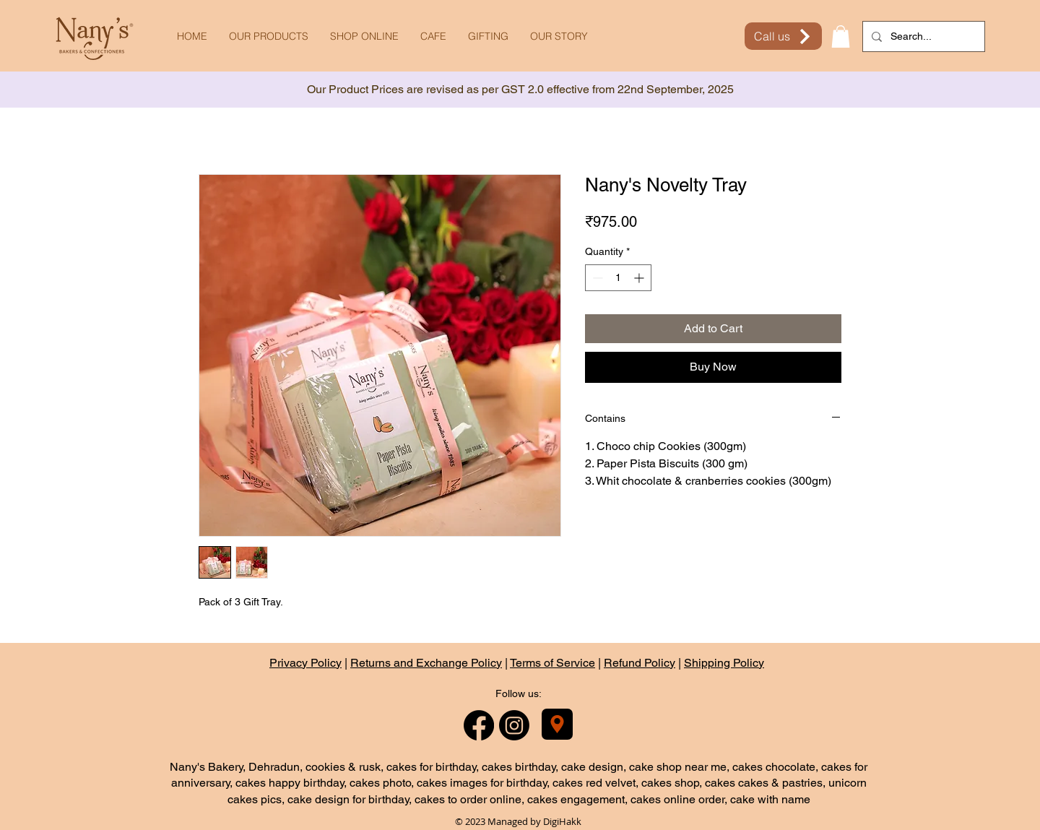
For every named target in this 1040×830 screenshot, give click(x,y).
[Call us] (783, 36)
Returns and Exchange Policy (426, 663)
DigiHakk (562, 821)
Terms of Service (552, 663)
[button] (840, 36)
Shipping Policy (724, 663)
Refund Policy (639, 663)
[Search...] (922, 36)
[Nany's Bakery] (557, 724)
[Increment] (640, 277)
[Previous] (75, 90)
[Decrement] (596, 277)
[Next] (964, 90)
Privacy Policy (305, 663)
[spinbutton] (618, 277)
